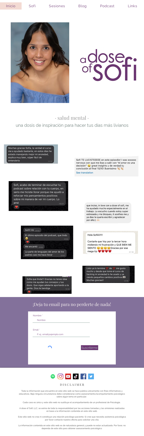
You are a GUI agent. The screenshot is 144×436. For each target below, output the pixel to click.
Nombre (37, 316)
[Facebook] (83, 376)
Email (35, 330)
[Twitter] (91, 376)
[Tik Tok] (76, 376)
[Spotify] (53, 376)
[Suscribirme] (89, 347)
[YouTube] (68, 376)
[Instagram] (60, 376)
